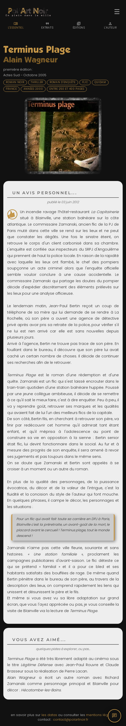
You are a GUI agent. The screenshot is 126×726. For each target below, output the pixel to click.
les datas (49, 715)
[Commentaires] (114, 715)
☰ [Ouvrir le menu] (117, 11)
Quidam (100, 82)
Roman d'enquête (63, 82)
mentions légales (100, 715)
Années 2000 (33, 89)
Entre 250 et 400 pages (66, 89)
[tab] (16, 25)
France (11, 89)
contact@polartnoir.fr (70, 719)
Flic (85, 82)
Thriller (37, 82)
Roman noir (15, 82)
